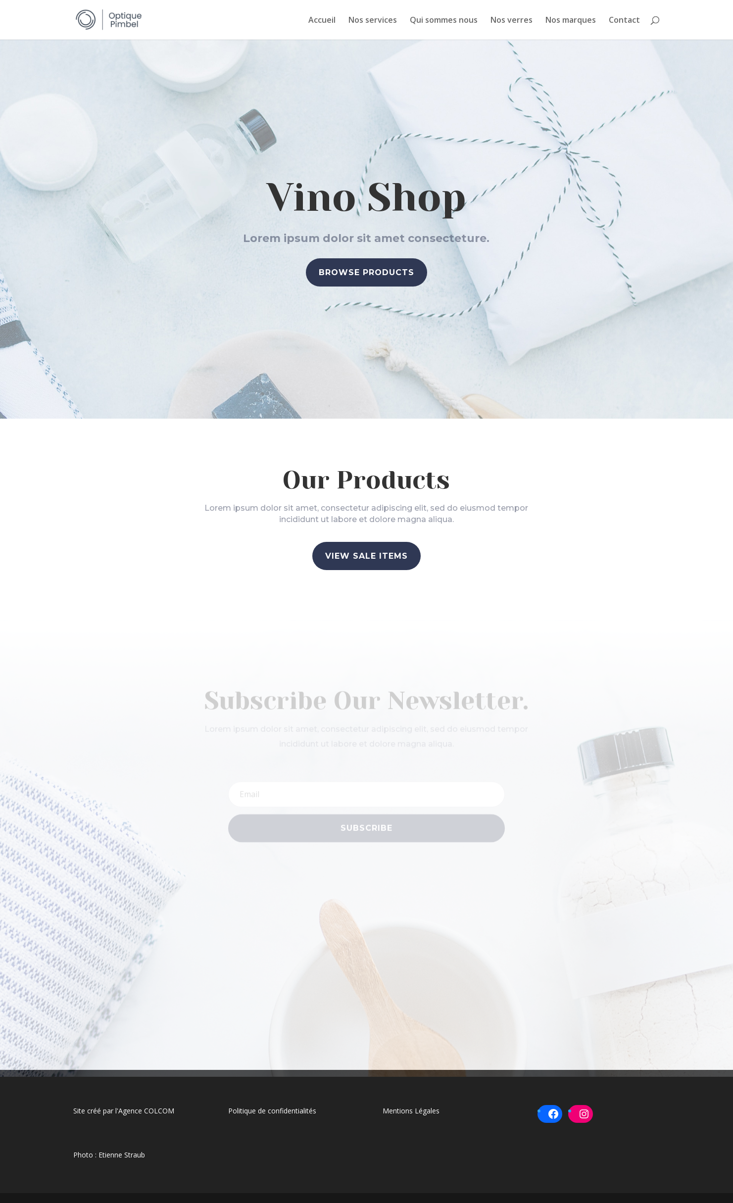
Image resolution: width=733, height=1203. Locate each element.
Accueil (322, 20)
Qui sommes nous (444, 20)
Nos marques (570, 20)
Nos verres (511, 20)
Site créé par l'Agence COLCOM (123, 1110)
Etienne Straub (121, 1154)
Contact (624, 20)
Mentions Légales (411, 1110)
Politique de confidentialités (272, 1110)
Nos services (372, 20)
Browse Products (366, 273)
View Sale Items (366, 556)
